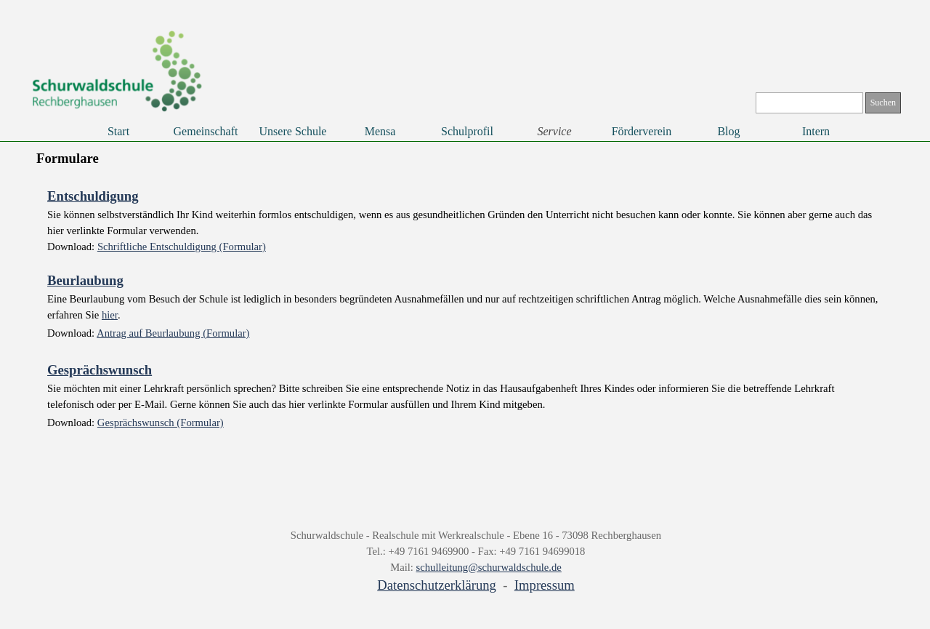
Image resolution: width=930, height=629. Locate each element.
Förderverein (642, 131)
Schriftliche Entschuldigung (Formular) (181, 246)
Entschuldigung (92, 196)
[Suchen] (809, 102)
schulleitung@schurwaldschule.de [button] (489, 567)
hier (110, 315)
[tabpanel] (465, 310)
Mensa (380, 131)
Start (118, 131)
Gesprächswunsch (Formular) (160, 422)
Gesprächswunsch (99, 369)
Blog (728, 131)
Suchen (883, 102)
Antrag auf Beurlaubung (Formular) (173, 333)
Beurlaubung (85, 280)
